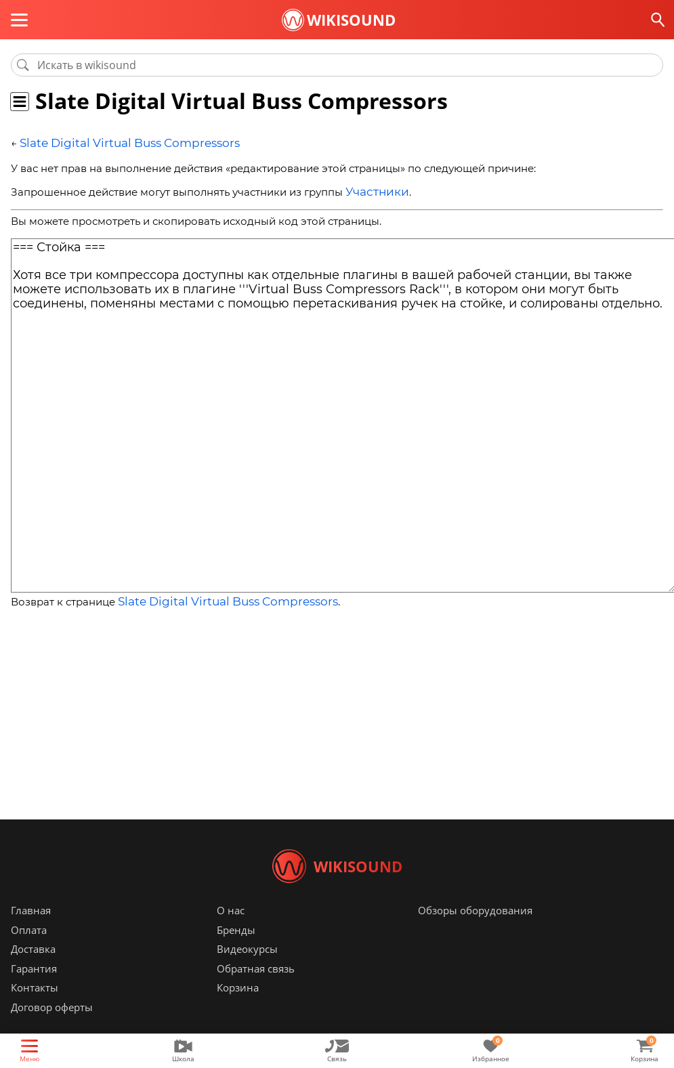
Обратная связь (256, 989)
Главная (31, 930)
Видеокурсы (247, 969)
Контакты (34, 1007)
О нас (231, 930)
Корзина (238, 1007)
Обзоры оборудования (475, 930)
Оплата (29, 950)
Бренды (236, 950)
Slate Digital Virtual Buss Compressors (115, 142)
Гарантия (34, 989)
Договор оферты (52, 1027)
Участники (373, 189)
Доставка (33, 969)
